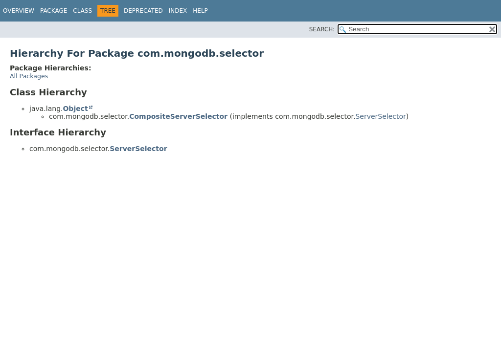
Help (200, 10)
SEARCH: (322, 29)
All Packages (29, 76)
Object (75, 108)
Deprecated (143, 10)
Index (178, 10)
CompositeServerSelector (178, 116)
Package (53, 10)
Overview (18, 10)
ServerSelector (380, 116)
